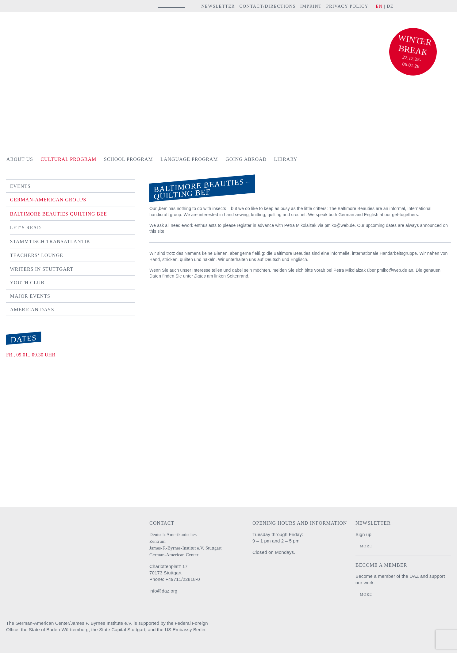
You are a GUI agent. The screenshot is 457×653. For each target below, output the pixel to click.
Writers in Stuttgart (42, 269)
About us (19, 159)
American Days (32, 309)
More (366, 546)
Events (20, 186)
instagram (407, 5)
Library (286, 159)
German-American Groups (48, 199)
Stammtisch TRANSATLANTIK (50, 241)
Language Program (189, 159)
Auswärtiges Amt (318, 629)
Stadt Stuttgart (400, 629)
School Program (128, 159)
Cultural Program (68, 159)
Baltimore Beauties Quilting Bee (58, 213)
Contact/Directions (267, 6)
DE (390, 6)
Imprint (311, 6)
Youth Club (27, 282)
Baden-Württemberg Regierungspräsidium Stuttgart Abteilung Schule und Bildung (355, 629)
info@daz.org (163, 590)
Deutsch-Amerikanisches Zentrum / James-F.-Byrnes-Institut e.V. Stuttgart (47, 32)
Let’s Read (25, 227)
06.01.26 (411, 65)
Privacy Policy (347, 6)
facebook (418, 5)
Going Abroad (246, 159)
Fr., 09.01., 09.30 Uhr (30, 354)
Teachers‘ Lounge (36, 255)
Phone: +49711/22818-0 (174, 579)
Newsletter (218, 6)
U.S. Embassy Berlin (440, 629)
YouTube (433, 5)
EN (379, 6)
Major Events (30, 296)
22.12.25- (412, 58)
